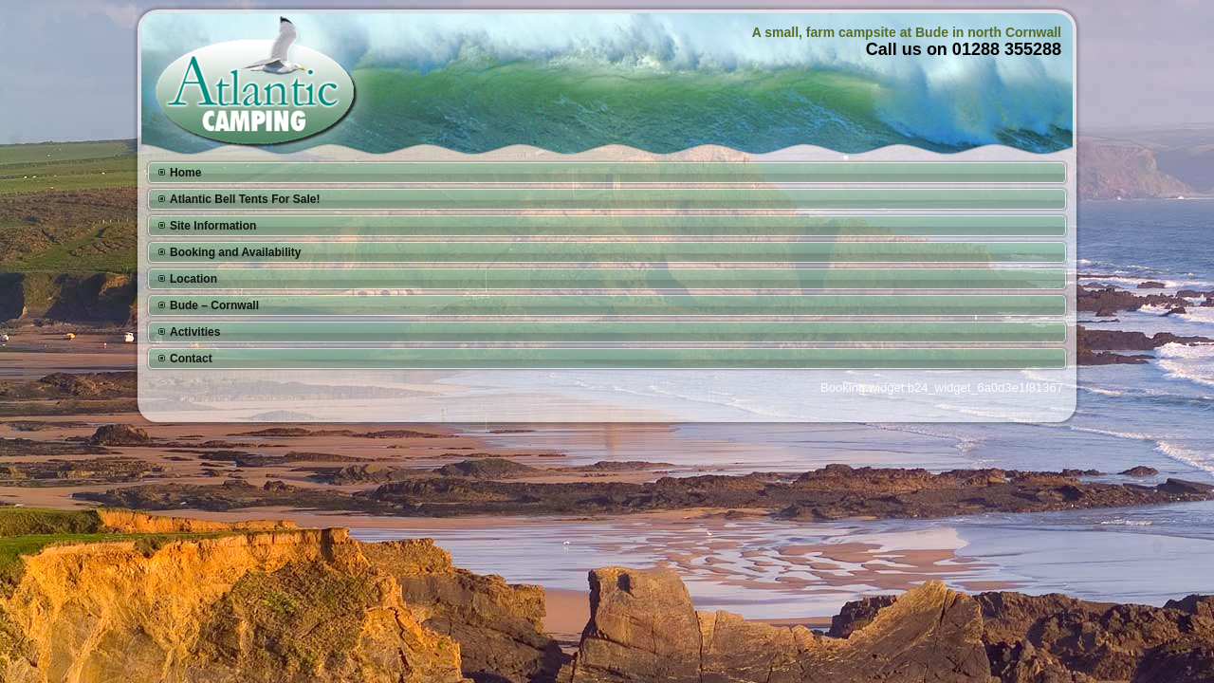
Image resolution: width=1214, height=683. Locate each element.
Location (193, 279)
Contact (191, 358)
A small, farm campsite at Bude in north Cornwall (906, 32)
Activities (195, 332)
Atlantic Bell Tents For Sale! (245, 199)
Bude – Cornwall (214, 305)
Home (185, 172)
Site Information (213, 225)
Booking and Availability (235, 252)
